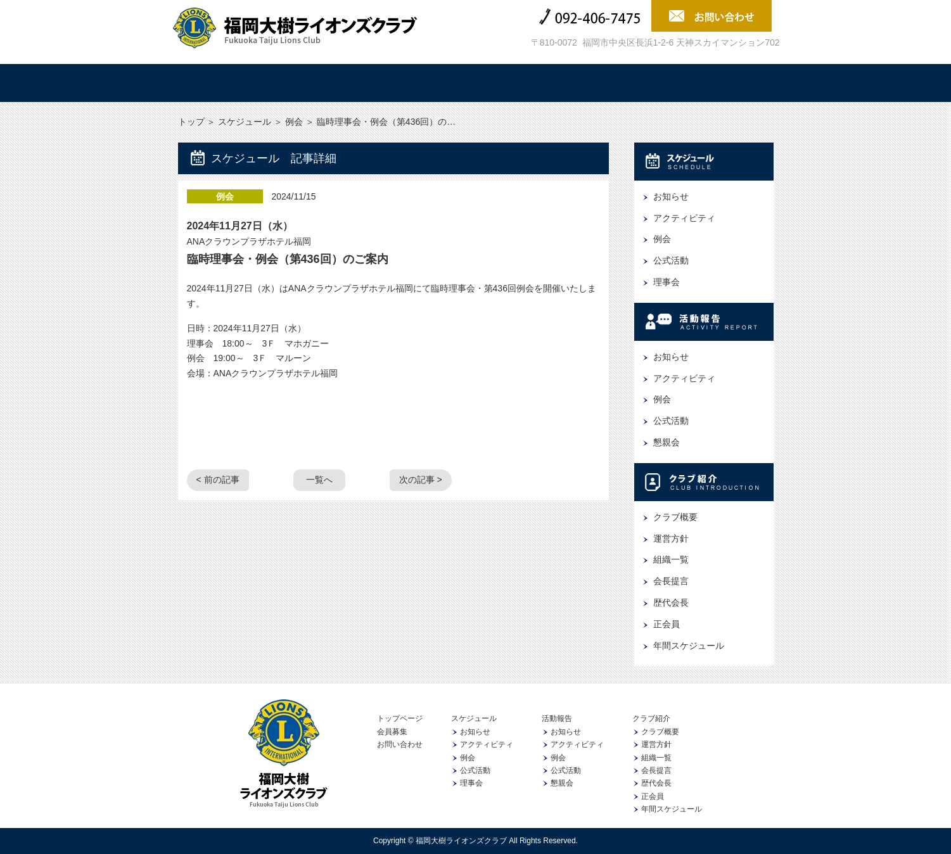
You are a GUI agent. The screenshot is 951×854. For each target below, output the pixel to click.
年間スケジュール (688, 645)
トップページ (400, 718)
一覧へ (319, 480)
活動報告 (425, 83)
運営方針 (671, 538)
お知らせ (671, 196)
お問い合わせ (400, 744)
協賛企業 (625, 83)
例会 (294, 122)
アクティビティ (684, 218)
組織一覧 (671, 559)
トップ (225, 83)
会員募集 (726, 83)
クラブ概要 (675, 517)
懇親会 (666, 442)
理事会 (666, 282)
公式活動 (671, 260)
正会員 (666, 624)
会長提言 (671, 581)
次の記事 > (420, 480)
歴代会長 (671, 602)
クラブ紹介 (525, 83)
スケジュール (325, 83)
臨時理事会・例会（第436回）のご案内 (287, 259)
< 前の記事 (217, 480)
